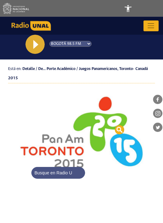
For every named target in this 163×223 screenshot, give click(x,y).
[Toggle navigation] (145, 8)
